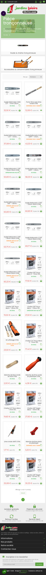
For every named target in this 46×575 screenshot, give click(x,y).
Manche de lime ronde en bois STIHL (12, 375)
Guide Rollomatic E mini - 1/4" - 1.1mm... (12, 136)
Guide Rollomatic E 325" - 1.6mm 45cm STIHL (33, 203)
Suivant (23, 493)
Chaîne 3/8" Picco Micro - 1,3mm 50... (12, 307)
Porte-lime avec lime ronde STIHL (33, 103)
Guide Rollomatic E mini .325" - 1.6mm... (12, 203)
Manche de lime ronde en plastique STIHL (34, 375)
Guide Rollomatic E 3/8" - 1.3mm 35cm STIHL (12, 169)
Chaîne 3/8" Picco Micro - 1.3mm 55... (33, 307)
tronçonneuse (10, 29)
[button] (4, 571)
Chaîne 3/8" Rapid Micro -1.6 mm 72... (33, 475)
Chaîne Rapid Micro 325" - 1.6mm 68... (12, 475)
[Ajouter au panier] (19, 110)
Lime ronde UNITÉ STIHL (12, 442)
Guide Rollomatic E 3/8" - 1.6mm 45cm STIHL (12, 237)
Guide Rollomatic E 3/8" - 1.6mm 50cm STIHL (33, 238)
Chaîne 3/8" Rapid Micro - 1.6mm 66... (33, 409)
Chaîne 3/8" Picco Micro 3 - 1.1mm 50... (34, 273)
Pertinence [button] (33, 77)
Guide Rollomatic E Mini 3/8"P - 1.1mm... (34, 136)
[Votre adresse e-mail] (19, 564)
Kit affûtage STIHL (12, 340)
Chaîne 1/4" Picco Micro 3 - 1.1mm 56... (33, 341)
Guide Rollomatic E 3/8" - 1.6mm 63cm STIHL (12, 272)
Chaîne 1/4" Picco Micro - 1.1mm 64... (12, 409)
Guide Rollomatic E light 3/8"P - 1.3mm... (33, 169)
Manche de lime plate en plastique (34, 442)
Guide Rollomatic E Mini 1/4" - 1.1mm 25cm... (12, 103)
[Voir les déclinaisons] (41, 110)
